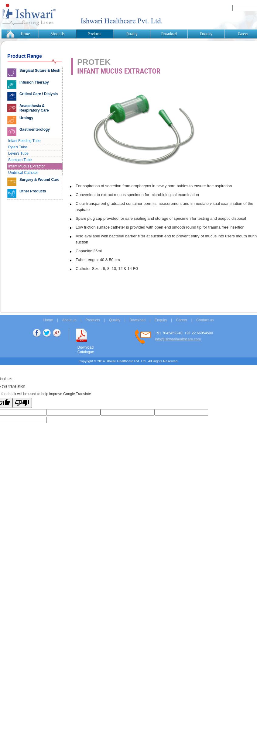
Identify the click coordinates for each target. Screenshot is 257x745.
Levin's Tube (18, 153)
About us (69, 320)
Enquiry (206, 33)
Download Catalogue (85, 349)
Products (94, 34)
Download (169, 33)
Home (25, 33)
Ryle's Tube (17, 147)
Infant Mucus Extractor (26, 166)
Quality (131, 33)
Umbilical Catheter (23, 173)
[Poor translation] (22, 403)
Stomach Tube (20, 160)
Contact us (205, 320)
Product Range (24, 56)
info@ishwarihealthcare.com (178, 339)
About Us (57, 33)
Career (181, 320)
